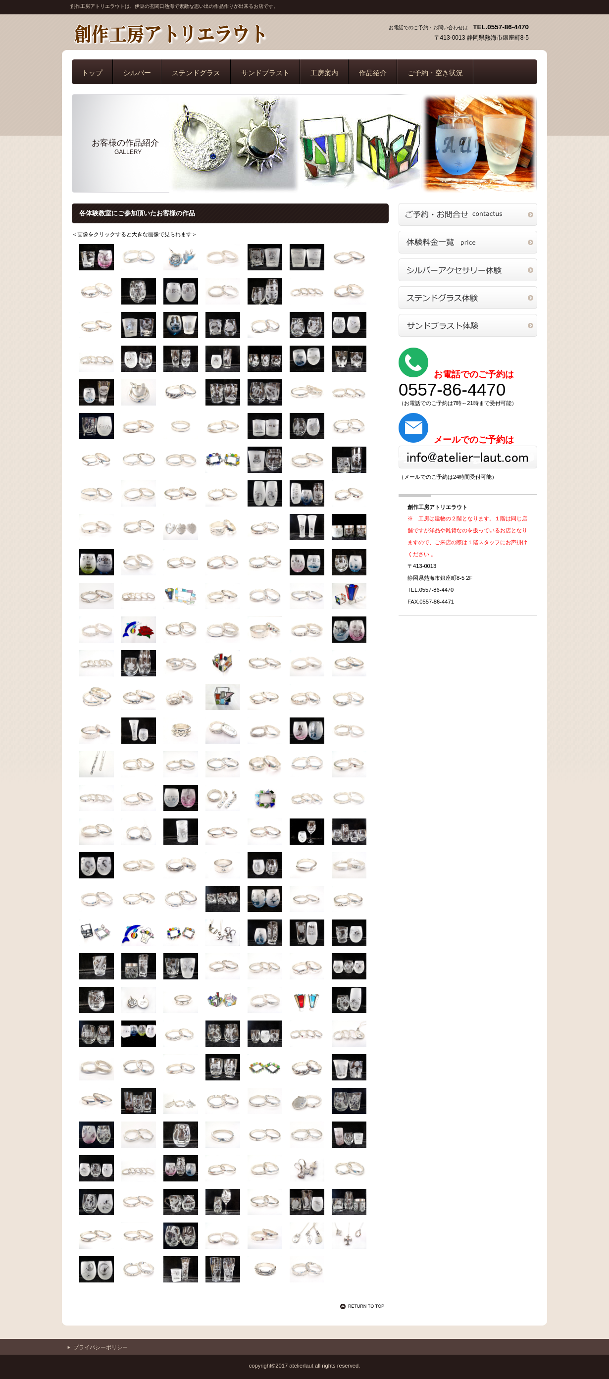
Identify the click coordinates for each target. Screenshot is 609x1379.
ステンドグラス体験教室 (468, 297)
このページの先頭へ (364, 1306)
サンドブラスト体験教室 (468, 325)
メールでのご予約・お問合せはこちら (468, 457)
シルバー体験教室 (468, 269)
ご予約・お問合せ (468, 214)
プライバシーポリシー (100, 1347)
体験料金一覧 (468, 242)
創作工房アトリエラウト (169, 34)
